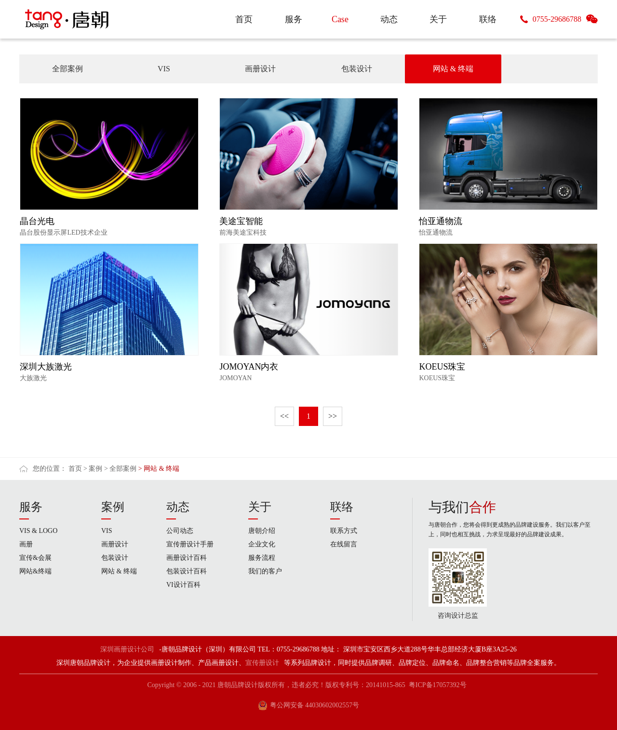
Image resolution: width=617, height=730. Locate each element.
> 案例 (92, 468)
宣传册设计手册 (190, 544)
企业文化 (261, 544)
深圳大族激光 (46, 367)
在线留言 (343, 544)
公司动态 (179, 530)
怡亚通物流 (440, 221)
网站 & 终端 (453, 69)
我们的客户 (265, 571)
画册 (26, 544)
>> (332, 416)
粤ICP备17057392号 (438, 685)
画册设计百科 (186, 557)
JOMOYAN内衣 (248, 367)
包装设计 (356, 69)
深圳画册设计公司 (127, 649)
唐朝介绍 (261, 530)
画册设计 (260, 69)
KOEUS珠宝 (442, 367)
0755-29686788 (557, 19)
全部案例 (67, 69)
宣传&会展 (35, 557)
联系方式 (343, 530)
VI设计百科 (183, 584)
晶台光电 (37, 221)
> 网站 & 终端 (158, 468)
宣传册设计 (262, 662)
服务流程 (261, 557)
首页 (75, 468)
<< (284, 416)
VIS (164, 69)
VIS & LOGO (38, 530)
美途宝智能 (241, 221)
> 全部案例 (120, 468)
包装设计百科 (186, 571)
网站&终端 (35, 571)
